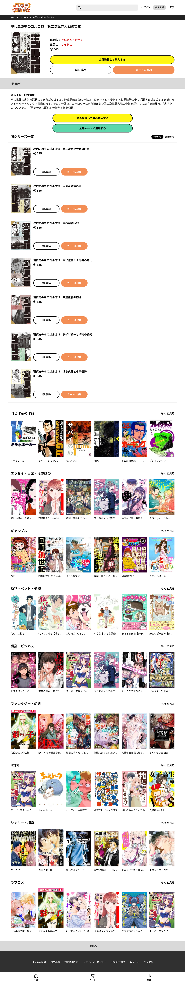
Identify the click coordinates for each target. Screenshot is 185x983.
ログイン (145, 7)
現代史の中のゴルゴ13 (43, 17)
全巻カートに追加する (92, 128)
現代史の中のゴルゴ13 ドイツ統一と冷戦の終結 (62, 334)
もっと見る (167, 413)
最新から (169, 136)
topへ (92, 946)
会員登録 (159, 7)
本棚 (149, 980)
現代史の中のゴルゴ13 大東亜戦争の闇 (57, 186)
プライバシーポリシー (95, 961)
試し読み (80, 70)
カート (93, 980)
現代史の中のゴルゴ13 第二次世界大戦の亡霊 (61, 149)
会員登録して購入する (112, 59)
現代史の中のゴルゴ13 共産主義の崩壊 (57, 297)
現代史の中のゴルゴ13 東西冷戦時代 (56, 223)
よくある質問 (39, 961)
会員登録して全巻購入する (93, 118)
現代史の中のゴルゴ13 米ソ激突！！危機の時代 (62, 260)
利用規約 (55, 961)
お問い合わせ (118, 961)
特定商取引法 (72, 961)
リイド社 (66, 44)
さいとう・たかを (72, 40)
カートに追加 (144, 70)
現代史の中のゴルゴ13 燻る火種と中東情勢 (60, 371)
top (13, 17)
